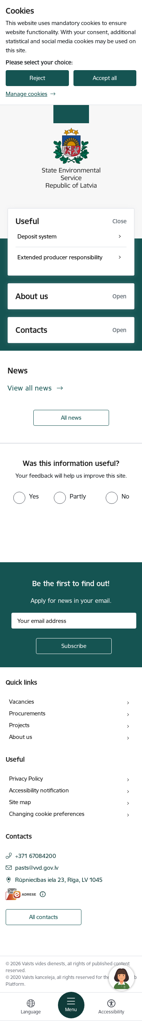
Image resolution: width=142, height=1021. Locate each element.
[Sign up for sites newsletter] (74, 646)
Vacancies (21, 701)
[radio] (26, 496)
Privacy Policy (26, 778)
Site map (20, 802)
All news (71, 417)
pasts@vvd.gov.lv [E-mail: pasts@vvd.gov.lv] (36, 867)
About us (20, 736)
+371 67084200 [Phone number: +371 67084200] (35, 855)
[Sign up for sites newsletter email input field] (73, 621)
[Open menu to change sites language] (30, 1007)
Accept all (105, 78)
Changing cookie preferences (46, 813)
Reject (37, 78)
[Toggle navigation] (71, 1005)
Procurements (27, 713)
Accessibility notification (39, 790)
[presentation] (63, 532)
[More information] (42, 894)
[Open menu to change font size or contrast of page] (111, 1007)
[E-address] (21, 894)
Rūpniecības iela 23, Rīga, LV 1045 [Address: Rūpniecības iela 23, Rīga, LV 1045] (59, 879)
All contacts (43, 917)
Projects (19, 725)
